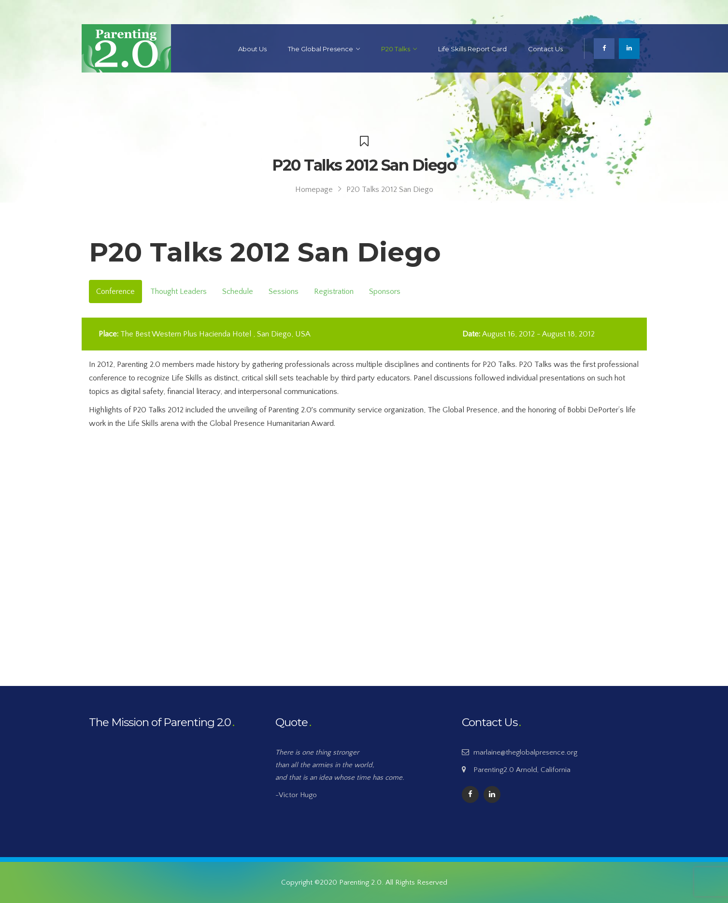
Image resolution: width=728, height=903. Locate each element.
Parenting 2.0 (360, 882)
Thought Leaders (178, 291)
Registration (334, 291)
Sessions (284, 291)
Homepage (314, 189)
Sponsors (384, 291)
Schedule (237, 291)
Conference (115, 291)
